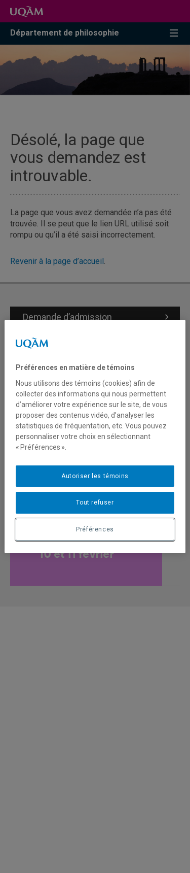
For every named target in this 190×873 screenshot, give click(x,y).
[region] (95, 436)
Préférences (95, 529)
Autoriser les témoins (95, 476)
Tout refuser (94, 502)
